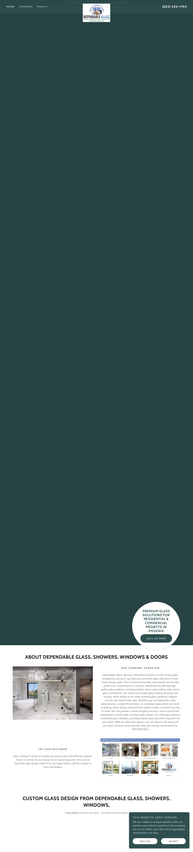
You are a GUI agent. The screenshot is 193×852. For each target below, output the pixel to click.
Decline (145, 841)
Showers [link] (25, 12)
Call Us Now (156, 638)
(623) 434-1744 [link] (174, 13)
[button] (42, 13)
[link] (96, 11)
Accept (173, 841)
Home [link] (10, 12)
